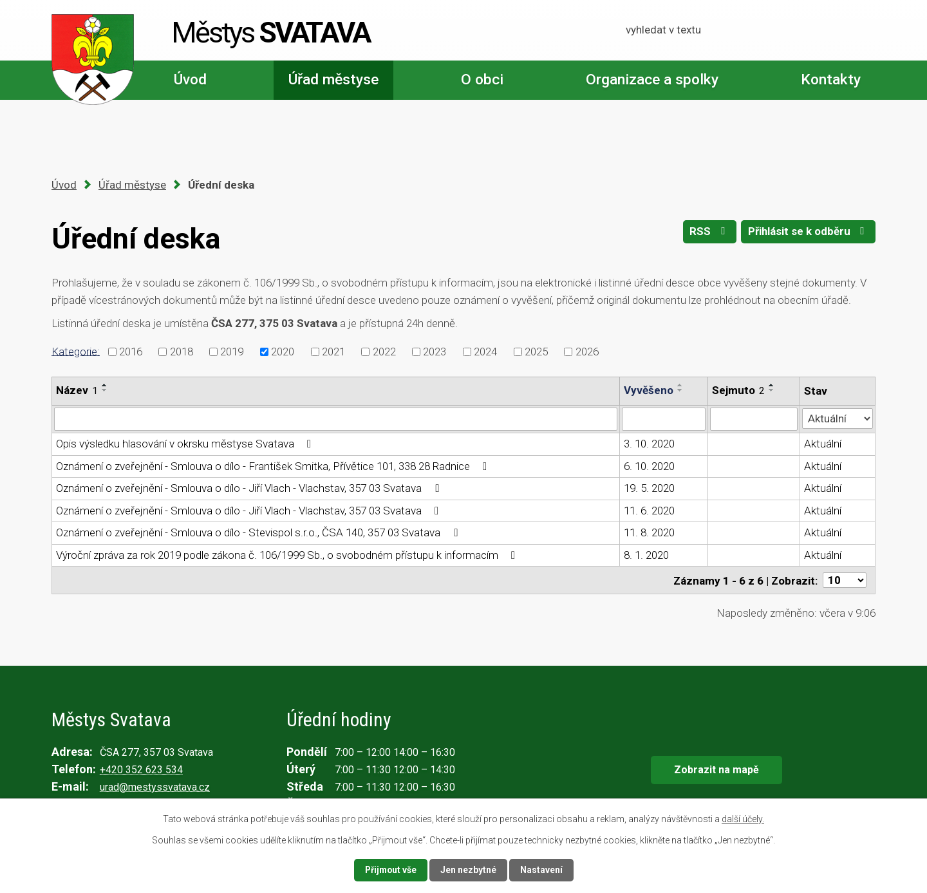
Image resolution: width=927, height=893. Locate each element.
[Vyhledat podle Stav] (837, 418)
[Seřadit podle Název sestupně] (105, 390)
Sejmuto (738, 390)
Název (77, 390)
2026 (587, 351)
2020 (282, 351)
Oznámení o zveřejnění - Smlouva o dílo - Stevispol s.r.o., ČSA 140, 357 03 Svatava (259, 532)
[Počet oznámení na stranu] (844, 580)
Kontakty (831, 79)
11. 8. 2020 (649, 532)
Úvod (190, 79)
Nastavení (542, 870)
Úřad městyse (333, 79)
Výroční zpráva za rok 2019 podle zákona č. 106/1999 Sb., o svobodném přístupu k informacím (288, 555)
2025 (536, 351)
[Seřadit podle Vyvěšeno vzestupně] (680, 385)
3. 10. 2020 (649, 443)
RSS (708, 232)
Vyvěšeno (648, 390)
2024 (485, 351)
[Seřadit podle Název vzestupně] (105, 385)
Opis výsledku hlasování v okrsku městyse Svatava (186, 443)
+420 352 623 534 (141, 769)
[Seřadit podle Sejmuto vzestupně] (772, 385)
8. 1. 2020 (646, 555)
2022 (384, 351)
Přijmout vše (390, 870)
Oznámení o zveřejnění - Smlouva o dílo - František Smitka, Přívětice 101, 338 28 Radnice (274, 466)
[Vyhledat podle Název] (335, 419)
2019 (231, 351)
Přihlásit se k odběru (808, 232)
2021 (333, 351)
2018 (181, 351)
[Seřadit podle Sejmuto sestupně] (772, 390)
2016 (130, 351)
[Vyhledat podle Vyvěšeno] (664, 419)
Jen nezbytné (469, 870)
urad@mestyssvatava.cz (155, 786)
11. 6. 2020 (649, 510)
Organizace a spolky (652, 79)
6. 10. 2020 (649, 466)
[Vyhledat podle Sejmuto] (754, 419)
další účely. (743, 819)
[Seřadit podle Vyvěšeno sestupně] (680, 390)
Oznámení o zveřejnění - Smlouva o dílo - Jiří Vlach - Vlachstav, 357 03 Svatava (250, 488)
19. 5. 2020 (649, 488)
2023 (434, 351)
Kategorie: (76, 350)
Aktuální (822, 443)
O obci (482, 79)
